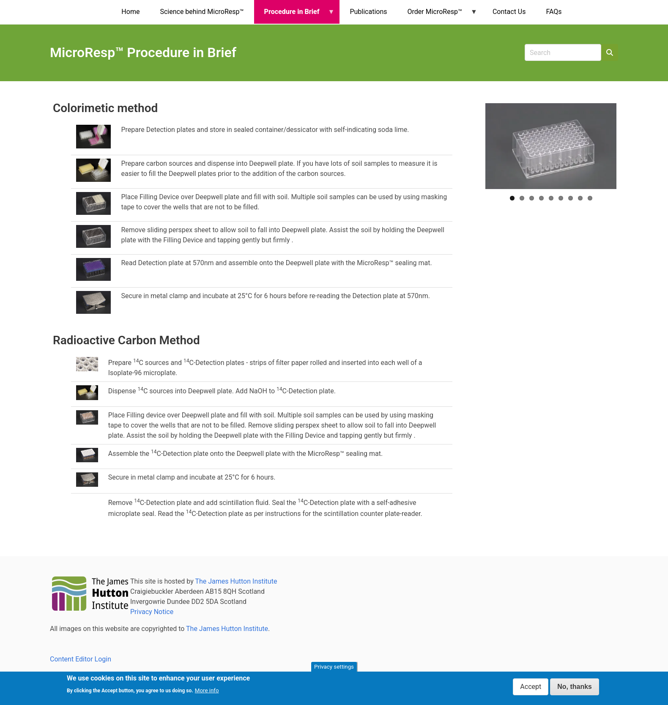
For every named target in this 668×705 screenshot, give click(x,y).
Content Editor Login (80, 659)
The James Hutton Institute (236, 581)
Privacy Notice (151, 612)
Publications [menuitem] (368, 12)
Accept (530, 687)
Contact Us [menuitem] (509, 12)
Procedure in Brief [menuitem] (294, 16)
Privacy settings (334, 667)
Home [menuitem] (130, 12)
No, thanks (574, 686)
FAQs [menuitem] (553, 12)
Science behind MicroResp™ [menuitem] (202, 12)
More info (207, 690)
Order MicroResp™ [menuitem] (437, 16)
